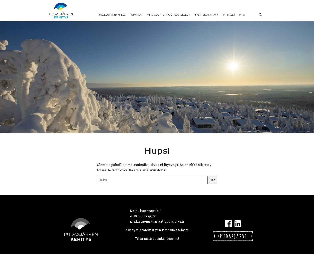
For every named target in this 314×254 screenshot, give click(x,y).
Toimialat (136, 14)
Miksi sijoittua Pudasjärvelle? (168, 14)
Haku (260, 14)
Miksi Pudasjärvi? (206, 14)
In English (251, 14)
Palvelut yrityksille (112, 14)
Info (242, 14)
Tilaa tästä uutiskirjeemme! (157, 238)
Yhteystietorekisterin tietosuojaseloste (157, 230)
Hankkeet (228, 14)
